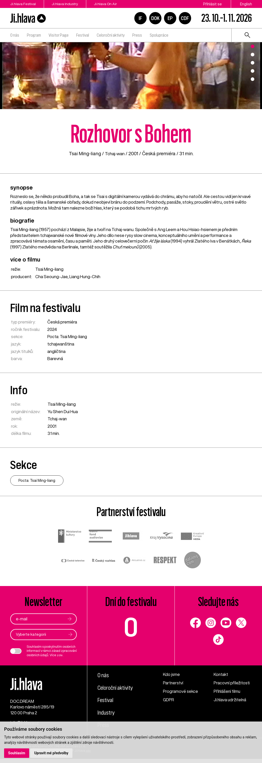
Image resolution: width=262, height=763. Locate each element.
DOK (155, 18)
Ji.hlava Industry (67, 4)
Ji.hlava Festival (23, 4)
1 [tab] (252, 46)
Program (34, 35)
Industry (106, 713)
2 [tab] (252, 54)
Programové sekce (180, 691)
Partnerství (173, 683)
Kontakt (221, 675)
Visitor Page (59, 35)
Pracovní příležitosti (232, 683)
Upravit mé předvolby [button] (52, 753)
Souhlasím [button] (16, 753)
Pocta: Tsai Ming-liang (67, 336)
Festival (82, 35)
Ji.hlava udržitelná (230, 700)
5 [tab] (252, 79)
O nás (14, 35)
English (246, 4)
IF (140, 18)
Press (137, 35)
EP (170, 18)
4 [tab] (252, 71)
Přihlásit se (212, 4)
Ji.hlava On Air (111, 4)
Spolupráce (159, 35)
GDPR (168, 700)
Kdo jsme (171, 675)
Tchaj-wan (115, 153)
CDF (185, 18)
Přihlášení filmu (227, 691)
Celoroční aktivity (111, 35)
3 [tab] (252, 63)
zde (59, 655)
